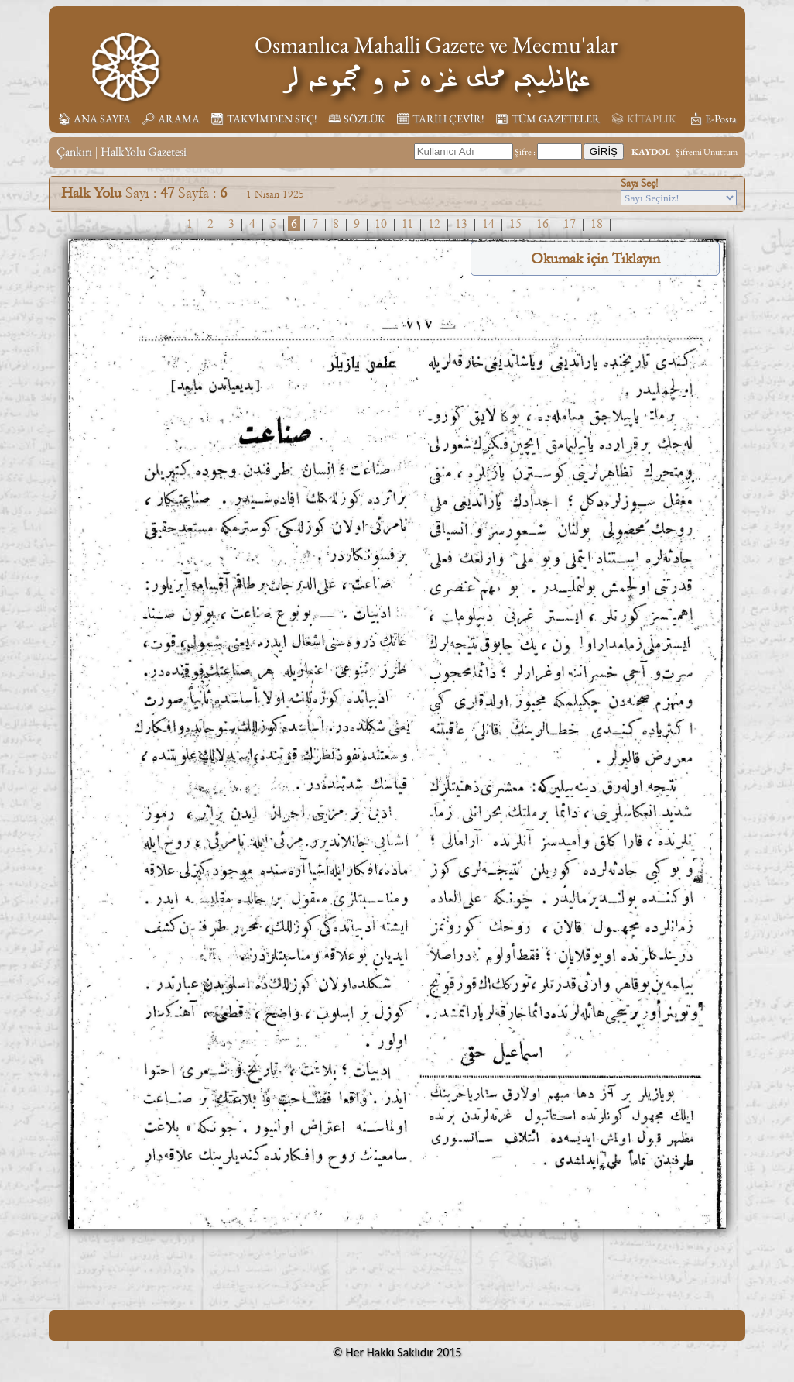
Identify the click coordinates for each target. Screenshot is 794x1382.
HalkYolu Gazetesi (144, 151)
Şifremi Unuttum (707, 152)
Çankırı (74, 151)
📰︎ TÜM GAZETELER (547, 118)
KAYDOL (650, 152)
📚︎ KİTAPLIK (643, 118)
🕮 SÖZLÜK (356, 118)
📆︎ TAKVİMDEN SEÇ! (263, 118)
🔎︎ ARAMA (171, 118)
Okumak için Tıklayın (595, 258)
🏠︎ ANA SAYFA (94, 118)
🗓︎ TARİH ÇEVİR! (440, 118)
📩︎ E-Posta (713, 118)
